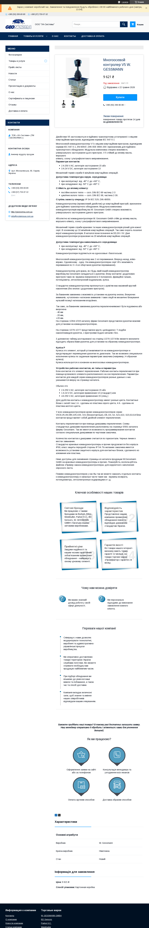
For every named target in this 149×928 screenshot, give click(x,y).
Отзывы (12, 104)
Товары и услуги (33, 36)
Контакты (70, 36)
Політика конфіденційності (104, 924)
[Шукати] (124, 24)
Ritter (43, 901)
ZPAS (43, 905)
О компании (11, 890)
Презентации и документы (22, 86)
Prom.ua (88, 921)
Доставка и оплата (92, 36)
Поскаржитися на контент (80, 924)
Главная (13, 36)
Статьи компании (13, 897)
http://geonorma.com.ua (21, 212)
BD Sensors (46, 890)
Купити (120, 97)
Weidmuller (46, 897)
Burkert (44, 909)
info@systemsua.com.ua (22, 216)
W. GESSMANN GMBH (51, 886)
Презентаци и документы (17, 901)
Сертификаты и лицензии (22, 98)
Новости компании (14, 893)
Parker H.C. (46, 893)
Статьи (12, 79)
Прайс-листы (15, 67)
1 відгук (125, 2)
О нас (55, 36)
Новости (13, 73)
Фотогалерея (15, 55)
